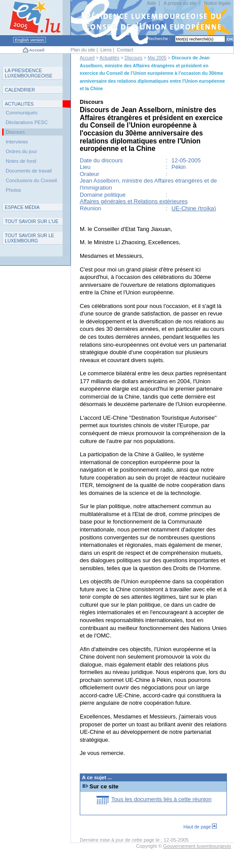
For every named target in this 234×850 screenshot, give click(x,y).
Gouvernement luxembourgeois (197, 846)
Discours (133, 57)
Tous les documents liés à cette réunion (161, 799)
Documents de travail (29, 170)
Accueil (37, 50)
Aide (151, 3)
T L (29, 238)
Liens (106, 49)
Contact (125, 49)
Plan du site (83, 49)
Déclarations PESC (27, 122)
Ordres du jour (21, 151)
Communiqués (21, 112)
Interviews (17, 141)
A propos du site (180, 3)
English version (29, 39)
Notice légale (217, 3)
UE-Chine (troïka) (193, 208)
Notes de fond (21, 161)
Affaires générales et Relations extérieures (134, 201)
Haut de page (200, 826)
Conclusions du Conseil (31, 180)
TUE (32, 221)
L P (28, 73)
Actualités (109, 57)
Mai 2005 (157, 57)
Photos (13, 190)
